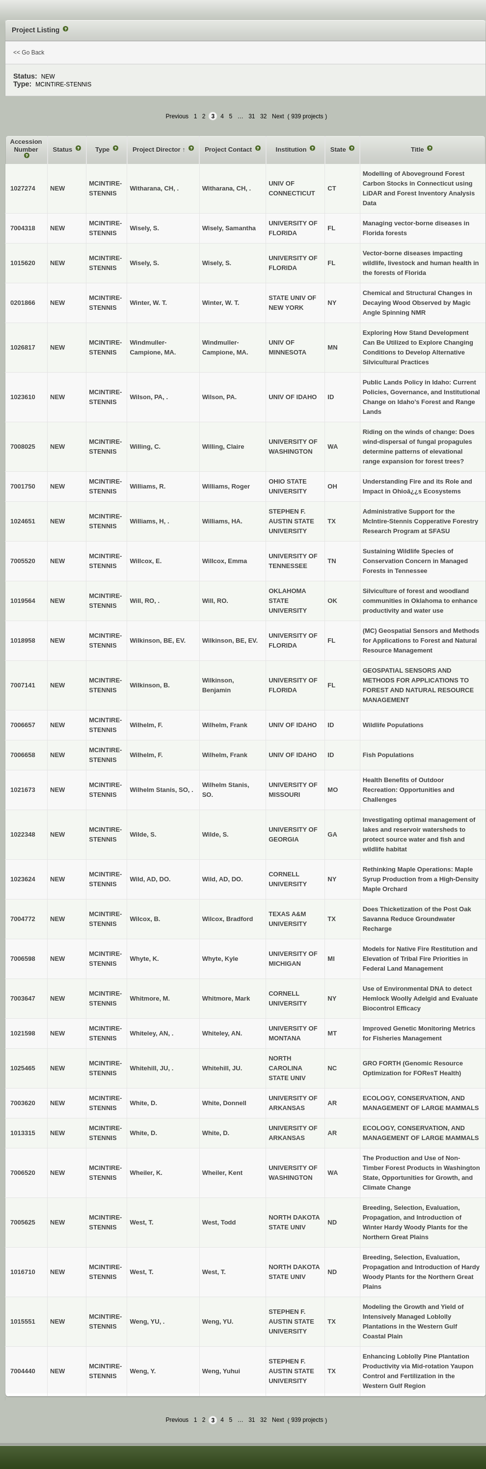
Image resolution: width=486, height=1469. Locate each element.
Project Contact (229, 149)
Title (418, 149)
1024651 (22, 521)
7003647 (22, 998)
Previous (177, 116)
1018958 (22, 640)
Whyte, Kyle (220, 958)
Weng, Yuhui (221, 1371)
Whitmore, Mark (226, 998)
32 (263, 116)
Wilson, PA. (219, 397)
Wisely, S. (217, 263)
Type (103, 149)
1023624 (22, 879)
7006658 (22, 755)
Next (278, 116)
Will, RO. (215, 600)
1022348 (22, 834)
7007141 (22, 685)
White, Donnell (224, 1103)
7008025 (22, 446)
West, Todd (219, 1222)
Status (63, 149)
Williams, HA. (222, 521)
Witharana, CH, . (226, 188)
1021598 (22, 1033)
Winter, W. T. (221, 302)
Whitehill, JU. (222, 1068)
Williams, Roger (226, 486)
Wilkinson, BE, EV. (230, 640)
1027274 (22, 188)
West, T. (214, 1272)
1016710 (22, 1272)
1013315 (22, 1133)
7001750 (22, 486)
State (339, 149)
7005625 (22, 1222)
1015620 (22, 263)
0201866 (22, 302)
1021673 (22, 789)
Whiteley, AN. (222, 1033)
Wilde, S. (215, 834)
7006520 (22, 1172)
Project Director (157, 149)
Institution (292, 149)
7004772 (22, 919)
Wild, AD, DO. (222, 879)
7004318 (22, 228)
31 (251, 116)
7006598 (22, 958)
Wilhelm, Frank (224, 725)
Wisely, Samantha (229, 228)
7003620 (22, 1103)
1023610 (22, 397)
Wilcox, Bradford (227, 919)
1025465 (22, 1068)
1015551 (22, 1321)
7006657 (22, 725)
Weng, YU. (218, 1321)
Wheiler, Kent (222, 1172)
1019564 (22, 600)
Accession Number (26, 145)
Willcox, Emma (224, 561)
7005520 (22, 561)
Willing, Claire (223, 446)
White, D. (216, 1133)
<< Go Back (28, 52)
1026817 (22, 347)
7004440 (22, 1371)
